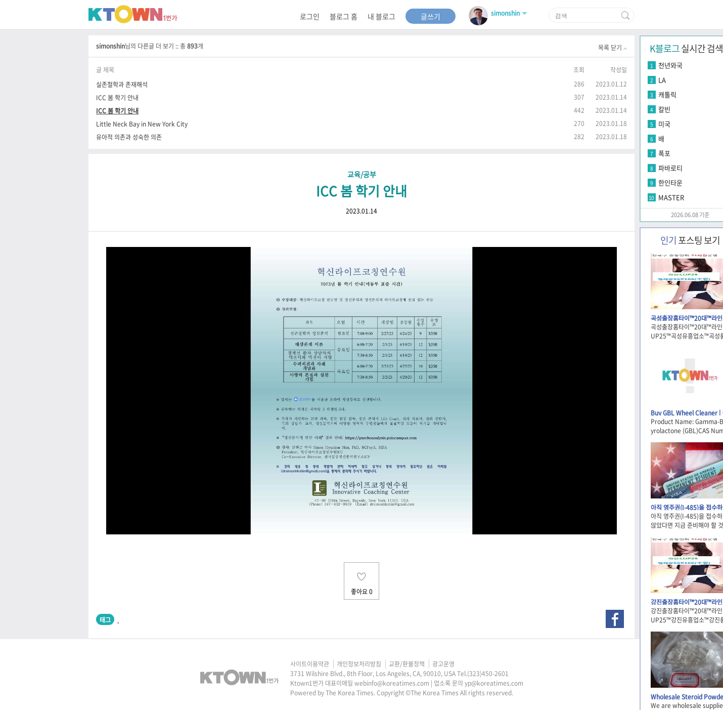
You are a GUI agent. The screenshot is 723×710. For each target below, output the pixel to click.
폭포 (664, 153)
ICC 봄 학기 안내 (117, 97)
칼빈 (664, 109)
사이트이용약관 (309, 664)
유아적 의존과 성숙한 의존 (129, 137)
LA (662, 80)
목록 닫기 (612, 47)
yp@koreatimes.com (494, 683)
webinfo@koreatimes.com (391, 683)
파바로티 (670, 168)
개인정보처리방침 (359, 664)
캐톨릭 (667, 94)
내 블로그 (381, 16)
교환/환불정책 (407, 664)
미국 (664, 124)
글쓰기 (430, 16)
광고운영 (443, 664)
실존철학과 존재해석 (122, 84)
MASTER (671, 197)
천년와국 (670, 65)
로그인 (310, 16)
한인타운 (670, 182)
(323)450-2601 (488, 673)
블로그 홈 (343, 16)
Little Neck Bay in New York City (142, 123)
